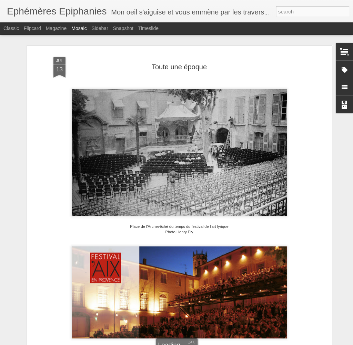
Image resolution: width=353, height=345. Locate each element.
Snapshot (123, 28)
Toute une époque (179, 67)
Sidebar (100, 28)
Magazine (56, 28)
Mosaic (79, 28)
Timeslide (148, 28)
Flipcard (32, 28)
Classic (11, 28)
